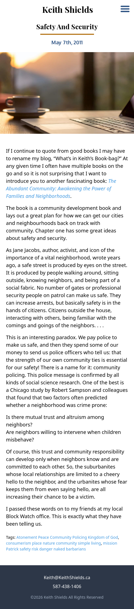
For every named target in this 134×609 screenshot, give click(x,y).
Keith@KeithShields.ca (67, 577)
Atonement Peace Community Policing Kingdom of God (67, 537)
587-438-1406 (67, 586)
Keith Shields (67, 9)
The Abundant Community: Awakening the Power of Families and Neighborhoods (61, 188)
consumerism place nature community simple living (53, 543)
